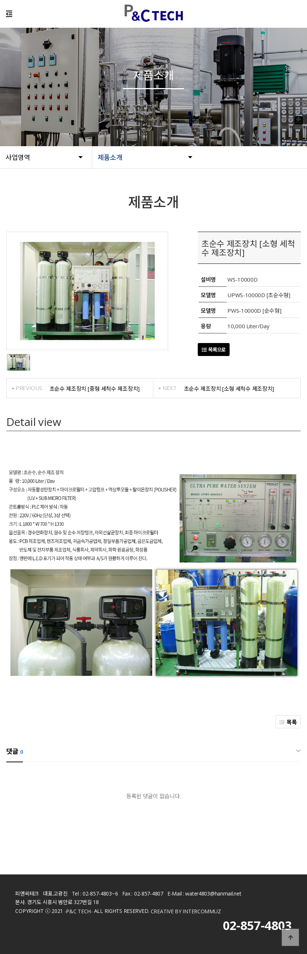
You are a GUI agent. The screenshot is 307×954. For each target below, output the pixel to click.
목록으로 (214, 349)
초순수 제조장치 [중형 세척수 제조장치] (95, 388)
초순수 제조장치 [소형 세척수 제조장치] (229, 388)
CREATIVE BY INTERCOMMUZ (186, 911)
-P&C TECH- (78, 911)
